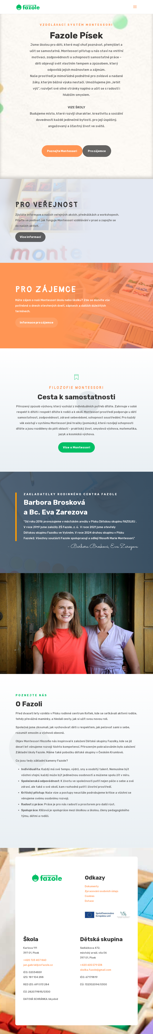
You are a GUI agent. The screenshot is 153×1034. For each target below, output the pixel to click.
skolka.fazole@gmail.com (95, 969)
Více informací (30, 237)
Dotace (89, 901)
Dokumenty (92, 886)
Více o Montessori (76, 447)
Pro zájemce (97, 151)
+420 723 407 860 (34, 960)
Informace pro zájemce (36, 322)
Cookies (89, 896)
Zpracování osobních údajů (101, 891)
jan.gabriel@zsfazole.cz (38, 965)
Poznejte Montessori (62, 151)
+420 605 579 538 (91, 965)
